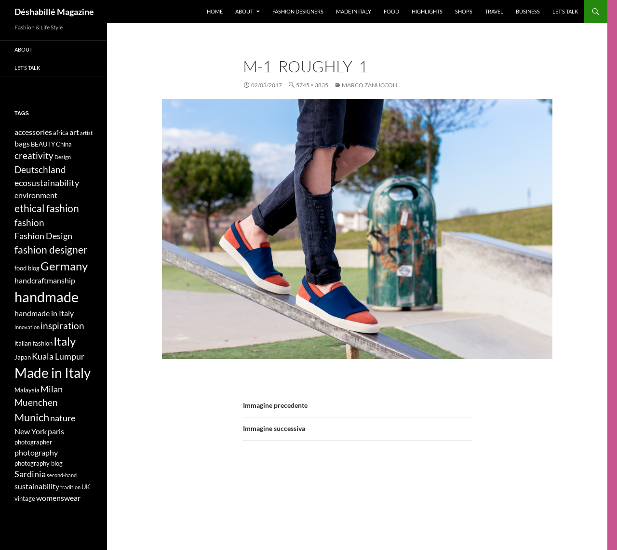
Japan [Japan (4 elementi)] (22, 357)
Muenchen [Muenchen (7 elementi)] (36, 402)
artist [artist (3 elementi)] (86, 133)
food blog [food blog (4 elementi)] (27, 268)
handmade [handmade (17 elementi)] (46, 296)
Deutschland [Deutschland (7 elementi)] (40, 169)
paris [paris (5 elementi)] (56, 431)
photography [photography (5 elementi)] (36, 452)
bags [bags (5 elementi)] (22, 143)
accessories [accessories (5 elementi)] (33, 131)
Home (215, 11)
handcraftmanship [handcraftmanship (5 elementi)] (44, 280)
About (244, 11)
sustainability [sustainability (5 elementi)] (36, 486)
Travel (494, 11)
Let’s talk (565, 11)
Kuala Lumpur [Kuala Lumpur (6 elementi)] (58, 356)
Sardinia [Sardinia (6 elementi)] (30, 474)
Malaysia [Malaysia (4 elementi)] (27, 390)
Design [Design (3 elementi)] (62, 157)
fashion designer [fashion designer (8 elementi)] (50, 249)
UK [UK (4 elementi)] (85, 487)
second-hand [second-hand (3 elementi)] (62, 475)
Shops (463, 11)
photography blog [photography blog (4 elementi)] (38, 463)
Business (528, 11)
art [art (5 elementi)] (74, 131)
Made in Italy (353, 11)
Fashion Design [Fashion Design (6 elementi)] (43, 236)
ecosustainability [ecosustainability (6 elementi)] (46, 183)
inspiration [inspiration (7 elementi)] (62, 325)
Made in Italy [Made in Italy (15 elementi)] (52, 373)
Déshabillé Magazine (54, 11)
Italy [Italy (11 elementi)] (65, 341)
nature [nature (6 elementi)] (62, 418)
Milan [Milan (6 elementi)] (51, 389)
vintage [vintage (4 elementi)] (24, 498)
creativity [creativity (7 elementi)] (34, 155)
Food (391, 11)
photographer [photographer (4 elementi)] (33, 442)
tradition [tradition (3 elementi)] (70, 487)
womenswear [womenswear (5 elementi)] (58, 497)
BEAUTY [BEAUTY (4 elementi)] (43, 144)
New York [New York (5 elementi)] (30, 431)
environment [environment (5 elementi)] (35, 195)
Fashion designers (297, 11)
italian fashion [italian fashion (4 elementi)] (33, 343)
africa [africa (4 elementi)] (60, 132)
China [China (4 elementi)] (64, 144)
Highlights (427, 11)
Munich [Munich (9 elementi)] (31, 417)
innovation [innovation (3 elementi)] (27, 327)
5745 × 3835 (312, 85)
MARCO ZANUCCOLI (370, 85)
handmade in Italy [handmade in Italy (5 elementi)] (44, 313)
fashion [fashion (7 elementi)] (29, 222)
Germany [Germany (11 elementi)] (64, 266)
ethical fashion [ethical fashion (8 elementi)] (46, 208)
